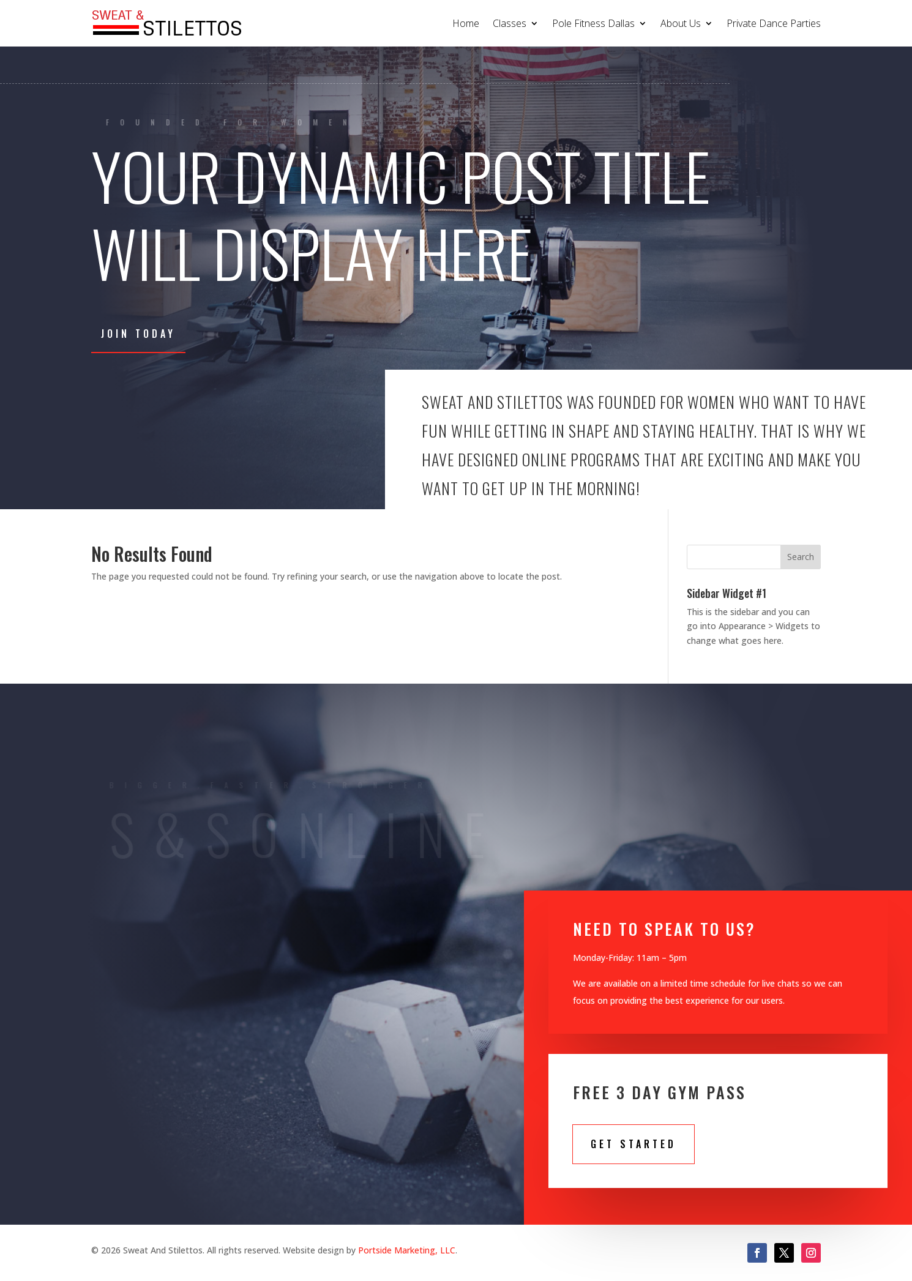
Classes (509, 23)
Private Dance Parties (774, 23)
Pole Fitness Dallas (593, 23)
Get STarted (633, 1144)
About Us (680, 23)
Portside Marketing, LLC (406, 1250)
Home (465, 23)
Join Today (138, 333)
